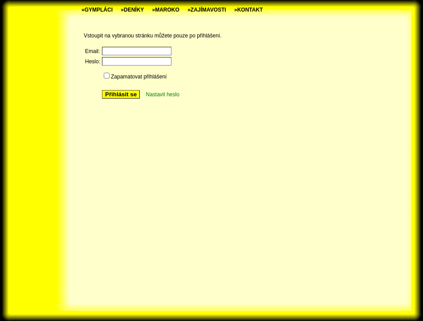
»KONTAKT (248, 10)
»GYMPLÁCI (97, 10)
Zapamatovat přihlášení (139, 77)
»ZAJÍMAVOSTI (206, 10)
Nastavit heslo (162, 94)
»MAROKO (165, 10)
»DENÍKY (132, 10)
